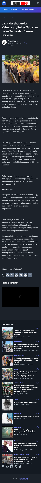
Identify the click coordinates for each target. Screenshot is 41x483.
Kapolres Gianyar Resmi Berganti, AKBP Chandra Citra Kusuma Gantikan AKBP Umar (25, 459)
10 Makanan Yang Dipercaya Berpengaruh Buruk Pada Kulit (24, 431)
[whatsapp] (16, 275)
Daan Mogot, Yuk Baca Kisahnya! (25, 402)
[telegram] (21, 275)
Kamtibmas (18, 341)
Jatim (16, 383)
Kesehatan (17, 413)
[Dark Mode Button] (38, 3)
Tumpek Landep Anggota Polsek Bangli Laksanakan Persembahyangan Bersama (25, 374)
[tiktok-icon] (20, 466)
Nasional (17, 355)
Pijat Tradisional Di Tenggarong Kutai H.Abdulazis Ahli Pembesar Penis (25, 445)
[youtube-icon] (7, 466)
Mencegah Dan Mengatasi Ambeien (26, 416)
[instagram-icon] (3, 466)
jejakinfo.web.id (23, 478)
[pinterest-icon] (16, 466)
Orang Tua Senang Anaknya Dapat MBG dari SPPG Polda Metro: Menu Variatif (26, 360)
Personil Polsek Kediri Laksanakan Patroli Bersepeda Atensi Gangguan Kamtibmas (26, 346)
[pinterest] (25, 275)
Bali (15, 454)
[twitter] (12, 275)
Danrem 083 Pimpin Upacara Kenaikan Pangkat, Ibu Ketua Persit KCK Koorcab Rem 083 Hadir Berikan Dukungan (26, 388)
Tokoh (16, 399)
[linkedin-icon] (11, 466)
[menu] (4, 3)
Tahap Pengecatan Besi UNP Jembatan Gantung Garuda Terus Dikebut (25, 333)
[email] (30, 275)
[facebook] (8, 275)
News (23, 355)
